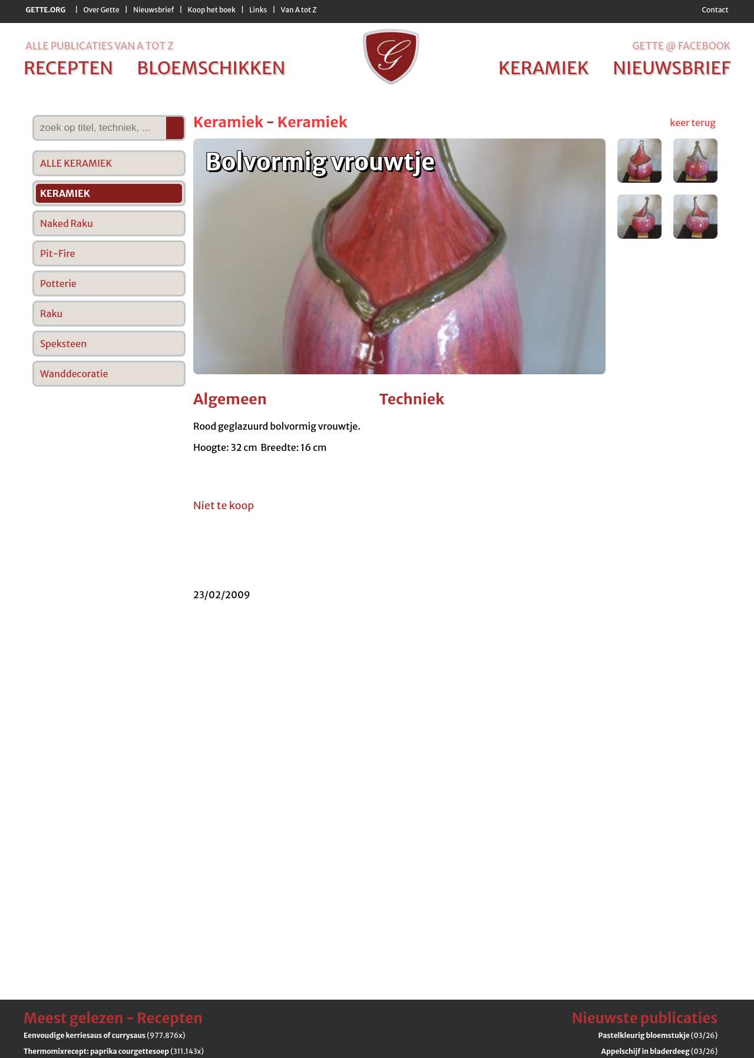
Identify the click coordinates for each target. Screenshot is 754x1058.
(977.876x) (104, 1035)
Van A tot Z (299, 9)
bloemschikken (211, 68)
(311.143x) (114, 1051)
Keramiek (228, 122)
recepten (68, 68)
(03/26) (658, 1035)
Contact (715, 9)
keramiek (543, 68)
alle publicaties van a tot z (99, 45)
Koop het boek (212, 9)
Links (258, 9)
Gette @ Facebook (681, 45)
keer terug (693, 122)
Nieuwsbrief (153, 9)
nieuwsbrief (671, 68)
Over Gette (101, 9)
